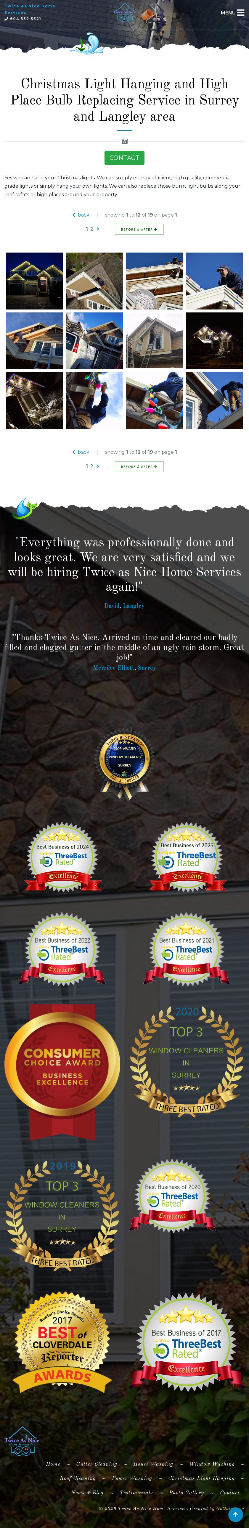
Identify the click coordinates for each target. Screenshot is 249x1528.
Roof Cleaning (78, 1478)
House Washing (153, 1464)
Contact (230, 1493)
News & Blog (87, 1493)
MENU (228, 13)
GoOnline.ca (230, 1508)
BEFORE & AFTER (139, 230)
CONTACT (125, 157)
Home (55, 1463)
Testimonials (136, 1493)
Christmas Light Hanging (201, 1478)
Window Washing (212, 1464)
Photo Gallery (186, 1493)
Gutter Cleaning (96, 1464)
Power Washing (132, 1478)
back (80, 215)
